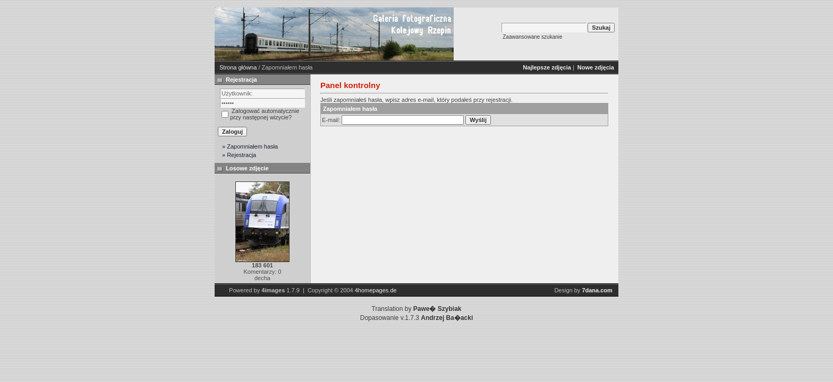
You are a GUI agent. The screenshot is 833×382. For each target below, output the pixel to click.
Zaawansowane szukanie (532, 37)
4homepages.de (376, 290)
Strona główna (238, 67)
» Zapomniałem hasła (250, 146)
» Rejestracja (239, 155)
